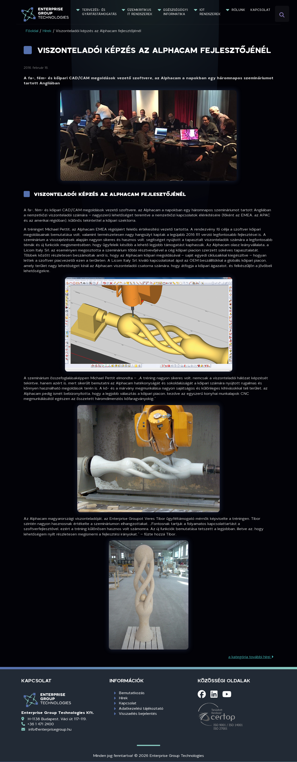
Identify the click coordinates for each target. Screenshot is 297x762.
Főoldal (32, 30)
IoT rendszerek (210, 12)
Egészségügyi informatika (176, 12)
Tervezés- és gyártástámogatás (99, 12)
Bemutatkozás (132, 692)
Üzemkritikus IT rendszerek (139, 12)
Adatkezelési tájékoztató (141, 708)
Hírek (123, 697)
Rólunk (238, 10)
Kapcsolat (260, 10)
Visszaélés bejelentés (138, 713)
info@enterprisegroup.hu (50, 729)
